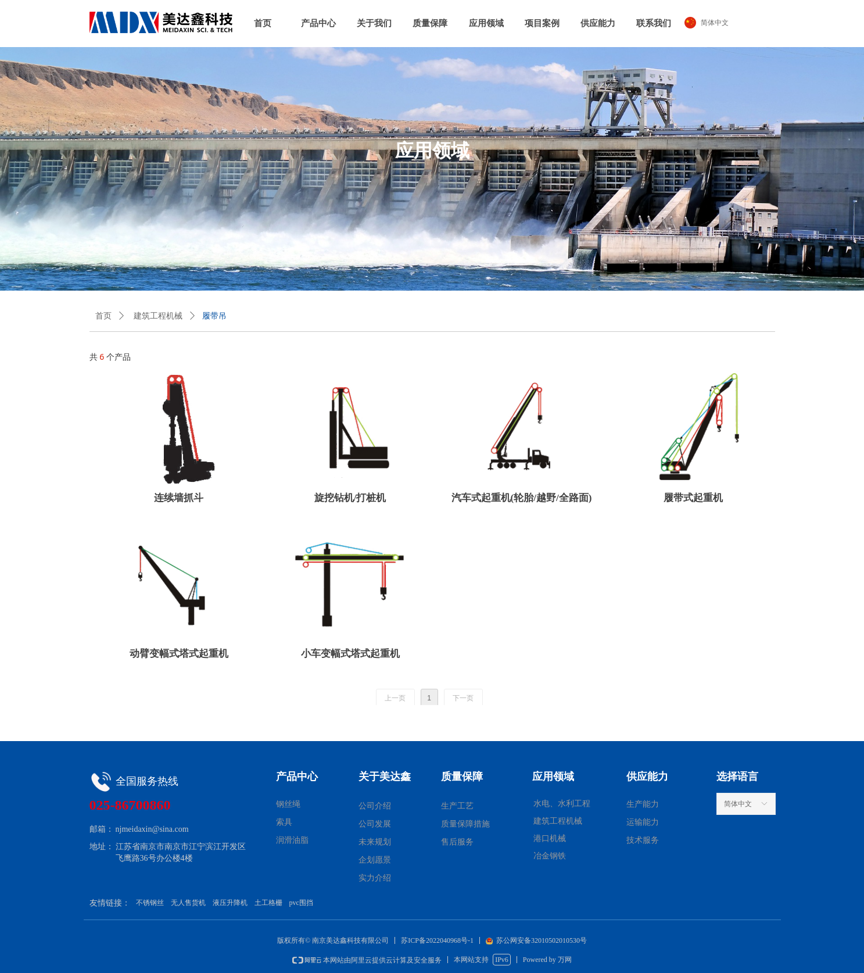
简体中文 (738, 804)
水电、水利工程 (561, 803)
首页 (103, 316)
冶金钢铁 (549, 856)
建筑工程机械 (158, 316)
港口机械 (549, 838)
